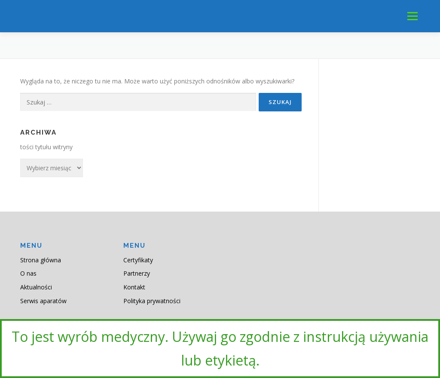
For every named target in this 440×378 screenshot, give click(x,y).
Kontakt (134, 287)
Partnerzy (136, 273)
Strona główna (40, 260)
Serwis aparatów (43, 301)
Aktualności (36, 287)
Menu (412, 16)
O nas (28, 273)
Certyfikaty (138, 260)
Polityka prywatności (151, 301)
